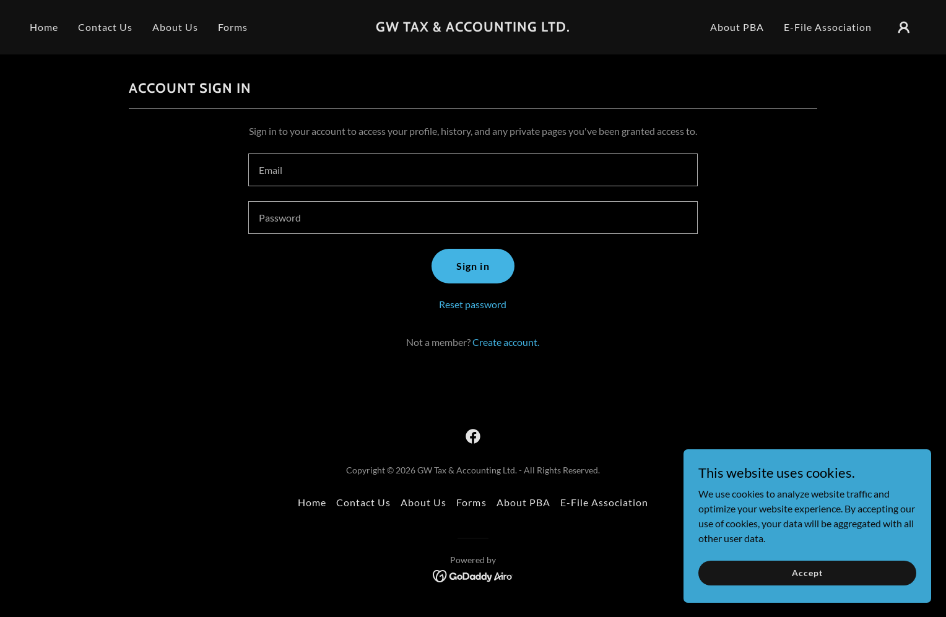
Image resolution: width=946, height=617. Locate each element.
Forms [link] (233, 27)
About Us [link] (175, 27)
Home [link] (44, 27)
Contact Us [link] (105, 27)
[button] (904, 27)
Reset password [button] (472, 304)
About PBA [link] (737, 27)
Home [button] (312, 502)
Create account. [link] (505, 342)
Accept (807, 572)
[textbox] (472, 169)
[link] (472, 27)
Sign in (472, 266)
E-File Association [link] (828, 27)
